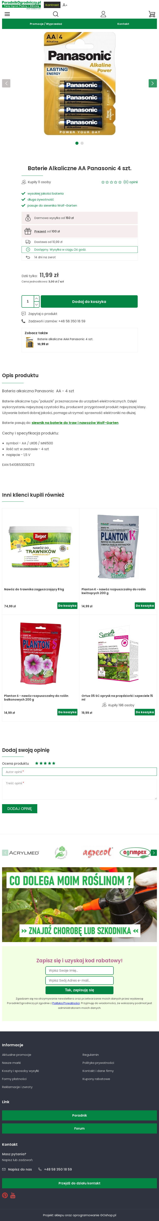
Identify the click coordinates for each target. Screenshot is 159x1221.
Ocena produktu (15, 763)
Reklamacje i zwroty (17, 1087)
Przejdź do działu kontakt (79, 1183)
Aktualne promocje (16, 1054)
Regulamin (91, 1054)
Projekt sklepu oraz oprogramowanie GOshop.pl (79, 1215)
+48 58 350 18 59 (58, 1169)
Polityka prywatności (98, 1063)
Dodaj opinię (19, 808)
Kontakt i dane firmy (98, 1071)
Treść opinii (14, 783)
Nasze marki (11, 1063)
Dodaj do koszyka (89, 301)
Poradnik (79, 1115)
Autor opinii (14, 772)
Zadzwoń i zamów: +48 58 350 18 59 (56, 321)
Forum (79, 1128)
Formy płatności (14, 1079)
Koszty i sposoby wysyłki (20, 1071)
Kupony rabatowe (96, 1079)
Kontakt (123, 24)
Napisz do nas (20, 1169)
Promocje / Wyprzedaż (46, 24)
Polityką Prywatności (66, 1003)
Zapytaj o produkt (42, 313)
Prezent (40, 231)
